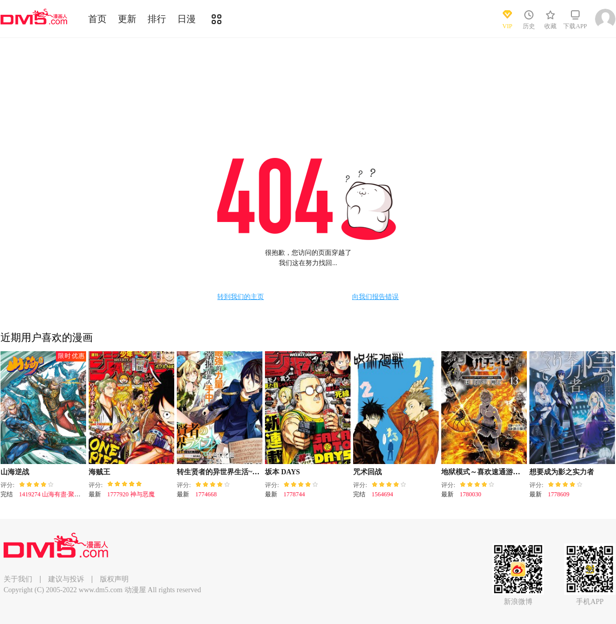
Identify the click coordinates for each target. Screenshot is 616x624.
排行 (157, 19)
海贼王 (99, 472)
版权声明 (114, 579)
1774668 (206, 494)
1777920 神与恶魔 (131, 494)
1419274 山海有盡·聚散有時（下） (65, 494)
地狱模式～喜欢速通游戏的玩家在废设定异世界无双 (523, 472)
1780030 (470, 494)
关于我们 (18, 579)
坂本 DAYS (282, 472)
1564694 (382, 494)
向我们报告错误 (375, 296)
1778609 (558, 494)
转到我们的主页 (240, 296)
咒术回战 (367, 472)
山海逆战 (15, 472)
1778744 (294, 494)
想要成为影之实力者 (561, 472)
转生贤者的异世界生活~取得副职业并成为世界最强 (257, 472)
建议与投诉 (66, 579)
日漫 (186, 19)
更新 (127, 19)
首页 (97, 19)
